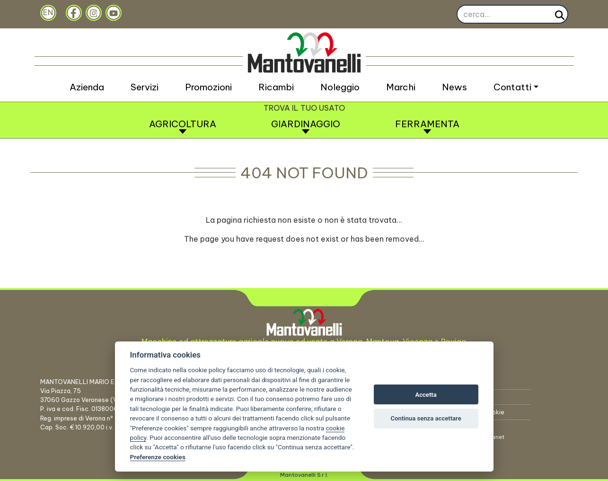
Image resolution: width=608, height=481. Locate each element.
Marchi (400, 87)
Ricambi (276, 87)
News (454, 87)
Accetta (425, 394)
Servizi (145, 87)
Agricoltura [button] (182, 126)
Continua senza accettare (425, 418)
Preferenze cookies (157, 457)
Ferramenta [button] (427, 126)
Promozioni (208, 87)
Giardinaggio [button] (305, 126)
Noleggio (340, 87)
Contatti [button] (512, 87)
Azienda (87, 87)
